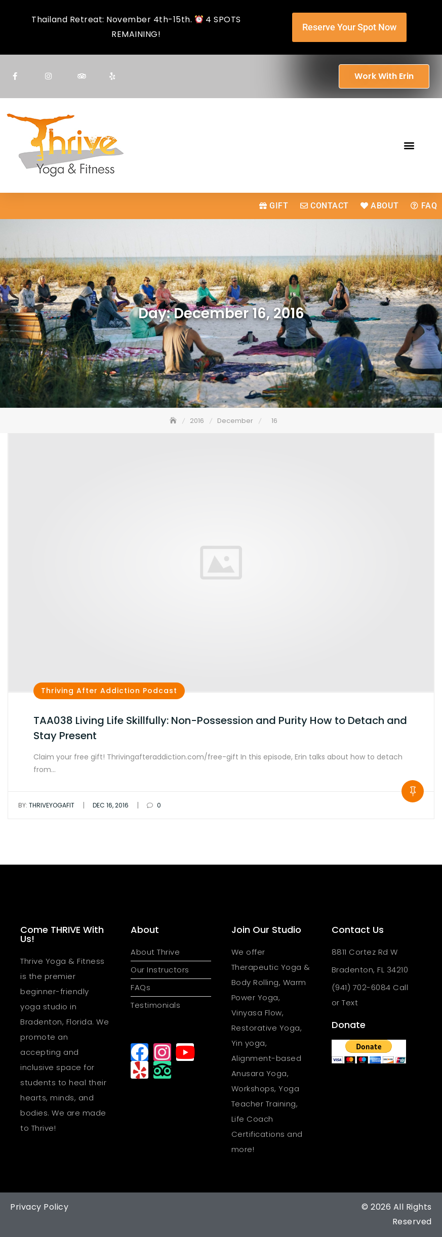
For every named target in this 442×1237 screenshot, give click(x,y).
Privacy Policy (39, 1207)
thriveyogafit (46, 805)
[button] (408, 145)
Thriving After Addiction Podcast (109, 691)
